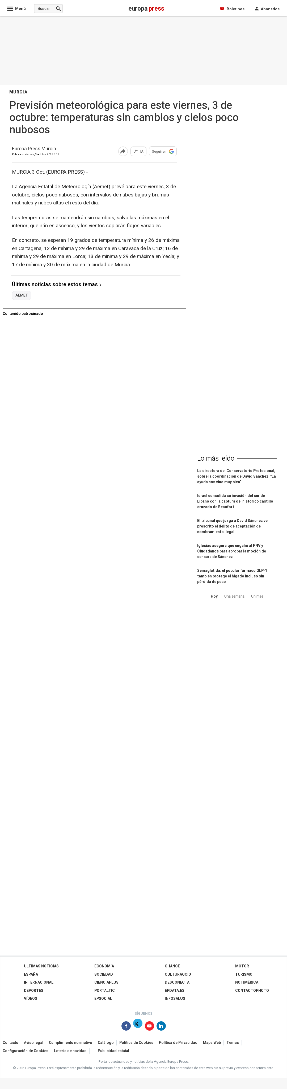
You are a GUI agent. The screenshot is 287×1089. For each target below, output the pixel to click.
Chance (172, 966)
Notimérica (246, 982)
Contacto (10, 1042)
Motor (242, 966)
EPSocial (103, 998)
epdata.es (174, 990)
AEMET (21, 295)
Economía (104, 966)
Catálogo (106, 1042)
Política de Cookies (136, 1042)
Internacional (38, 982)
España (31, 974)
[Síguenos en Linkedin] (161, 1027)
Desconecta (177, 982)
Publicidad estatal (113, 1051)
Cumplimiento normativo (70, 1042)
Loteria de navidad (70, 1051)
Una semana (234, 596)
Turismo (243, 974)
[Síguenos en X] (137, 1027)
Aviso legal (33, 1042)
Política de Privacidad (178, 1042)
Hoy (214, 596)
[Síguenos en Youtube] (149, 1027)
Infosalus (175, 998)
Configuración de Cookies (25, 1051)
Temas (232, 1042)
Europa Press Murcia (34, 149)
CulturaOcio (178, 974)
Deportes (33, 990)
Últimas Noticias (41, 966)
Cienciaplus (106, 982)
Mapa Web (212, 1042)
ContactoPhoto (252, 990)
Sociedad (103, 974)
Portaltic (104, 990)
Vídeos (30, 998)
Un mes (257, 596)
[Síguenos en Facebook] (126, 1027)
